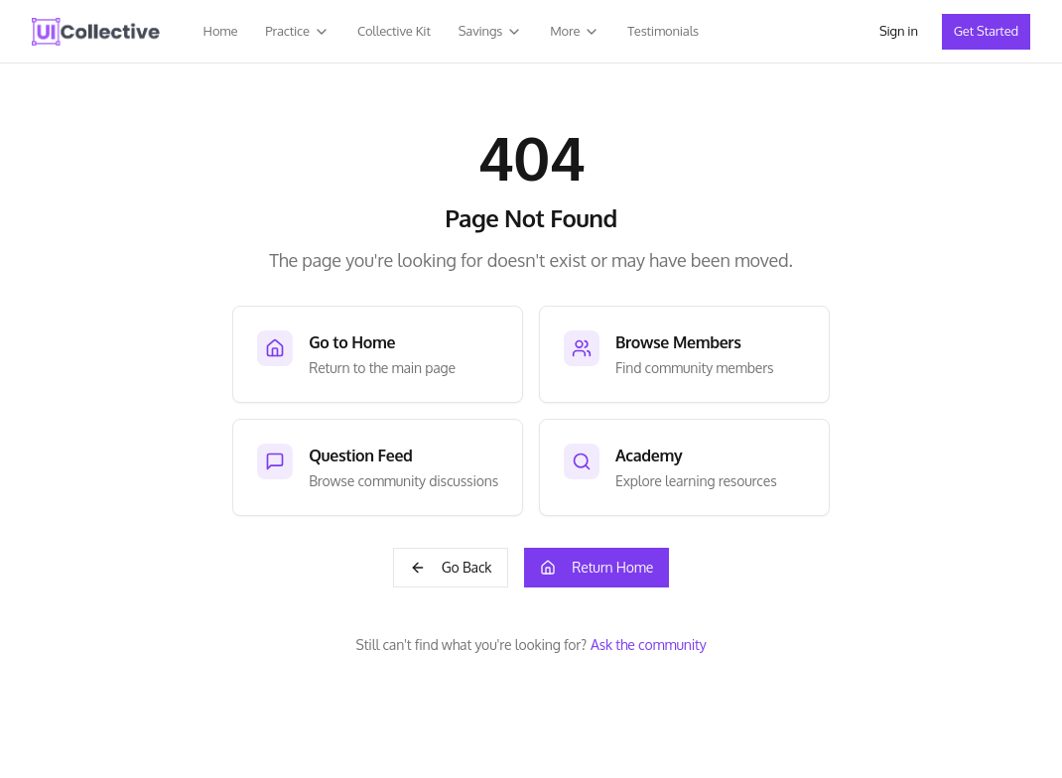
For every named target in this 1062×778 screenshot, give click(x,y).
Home (220, 31)
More (574, 31)
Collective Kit (394, 31)
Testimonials (663, 31)
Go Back (451, 567)
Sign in (898, 31)
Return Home (596, 567)
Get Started (986, 31)
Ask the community (649, 644)
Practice (297, 31)
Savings (490, 31)
